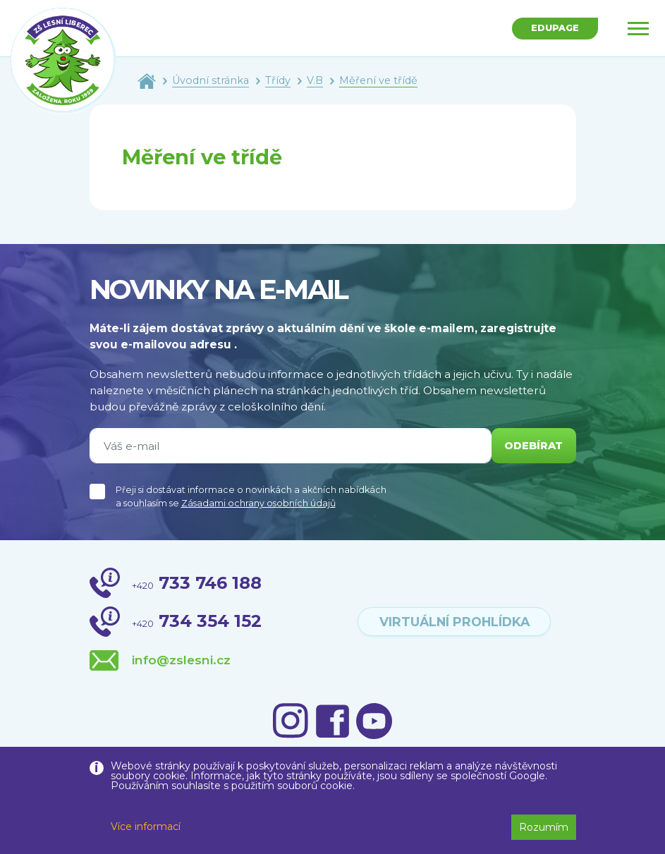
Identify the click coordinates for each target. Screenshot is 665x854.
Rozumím (543, 827)
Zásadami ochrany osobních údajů (258, 503)
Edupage (552, 29)
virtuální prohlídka (454, 621)
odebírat (531, 446)
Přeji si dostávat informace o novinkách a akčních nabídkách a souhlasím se (251, 496)
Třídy (278, 80)
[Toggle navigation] (638, 28)
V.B (315, 80)
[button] (627, 820)
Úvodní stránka (210, 80)
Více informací (146, 826)
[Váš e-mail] (288, 445)
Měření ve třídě (378, 80)
